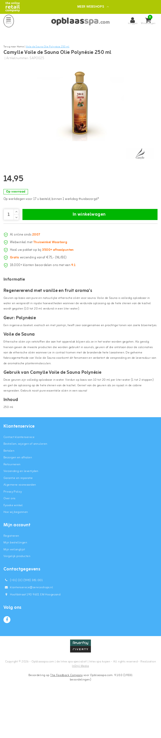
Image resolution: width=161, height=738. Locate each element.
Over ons (9, 539)
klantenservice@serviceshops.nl (28, 628)
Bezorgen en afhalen (17, 498)
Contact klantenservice (18, 478)
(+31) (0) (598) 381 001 (23, 621)
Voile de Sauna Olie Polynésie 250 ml (47, 47)
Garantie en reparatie (18, 519)
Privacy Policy (12, 532)
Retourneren (12, 505)
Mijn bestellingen (15, 583)
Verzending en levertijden (20, 512)
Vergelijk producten (16, 597)
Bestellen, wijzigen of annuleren (25, 485)
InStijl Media (80, 707)
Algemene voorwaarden (19, 526)
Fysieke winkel (13, 546)
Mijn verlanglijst (14, 590)
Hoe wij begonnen (15, 553)
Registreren (11, 576)
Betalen (8, 491)
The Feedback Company (66, 716)
